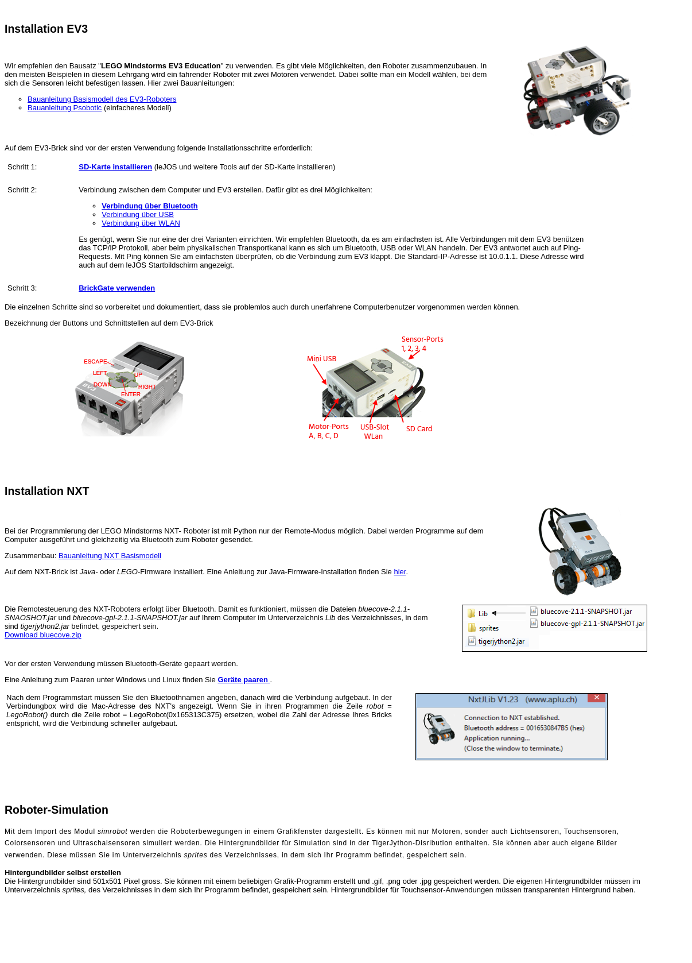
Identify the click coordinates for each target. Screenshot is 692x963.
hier (400, 571)
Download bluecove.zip (43, 635)
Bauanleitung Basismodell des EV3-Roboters (102, 99)
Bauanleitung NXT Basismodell (110, 555)
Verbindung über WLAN (141, 223)
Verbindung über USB (138, 214)
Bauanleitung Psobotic (65, 107)
